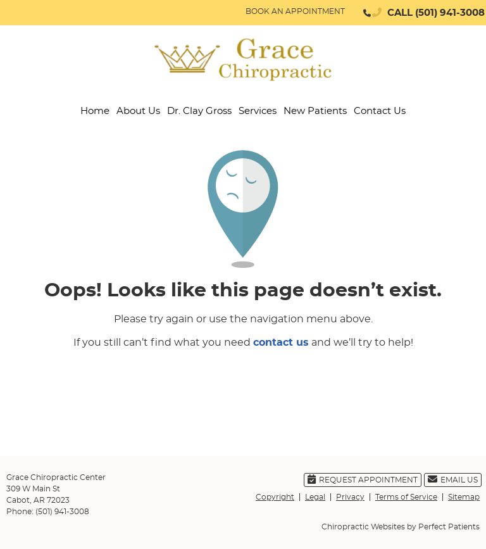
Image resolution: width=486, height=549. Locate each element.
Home (94, 111)
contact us (281, 343)
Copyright (275, 497)
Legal (315, 497)
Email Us (453, 479)
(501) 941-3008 (450, 13)
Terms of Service (406, 497)
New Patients (315, 111)
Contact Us (380, 111)
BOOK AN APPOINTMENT (295, 11)
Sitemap (464, 497)
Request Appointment (363, 479)
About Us (138, 111)
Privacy (350, 497)
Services (258, 111)
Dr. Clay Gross (199, 111)
